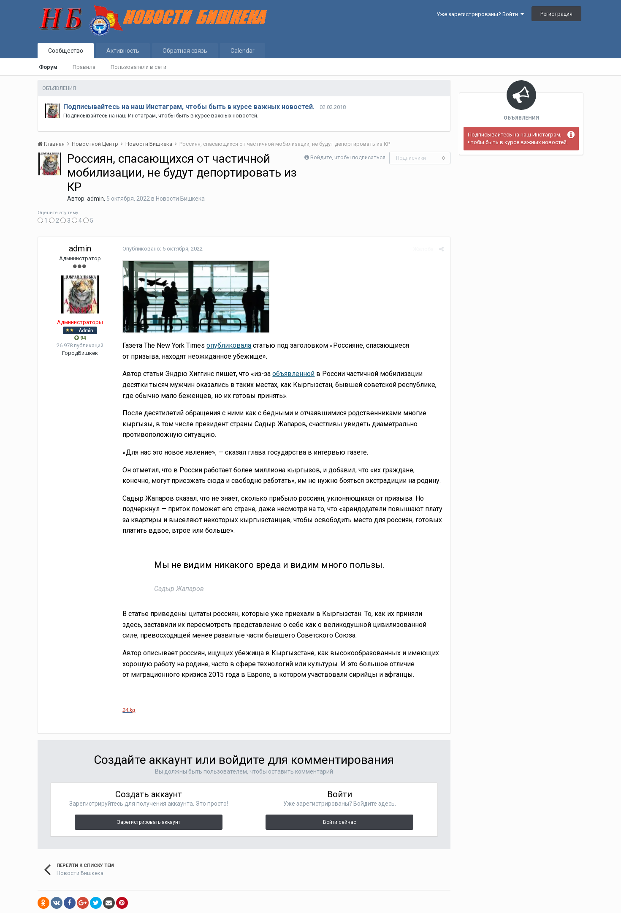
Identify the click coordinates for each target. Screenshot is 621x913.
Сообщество (65, 50)
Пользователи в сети (138, 67)
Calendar (243, 50)
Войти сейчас (339, 822)
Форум (48, 67)
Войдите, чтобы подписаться (347, 157)
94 (80, 338)
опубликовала (228, 345)
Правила (84, 67)
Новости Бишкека (180, 198)
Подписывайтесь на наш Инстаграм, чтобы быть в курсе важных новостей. (189, 107)
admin (95, 198)
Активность (122, 50)
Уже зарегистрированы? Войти (480, 14)
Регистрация (556, 14)
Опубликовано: (162, 248)
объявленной (293, 374)
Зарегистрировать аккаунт (148, 822)
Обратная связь (185, 50)
